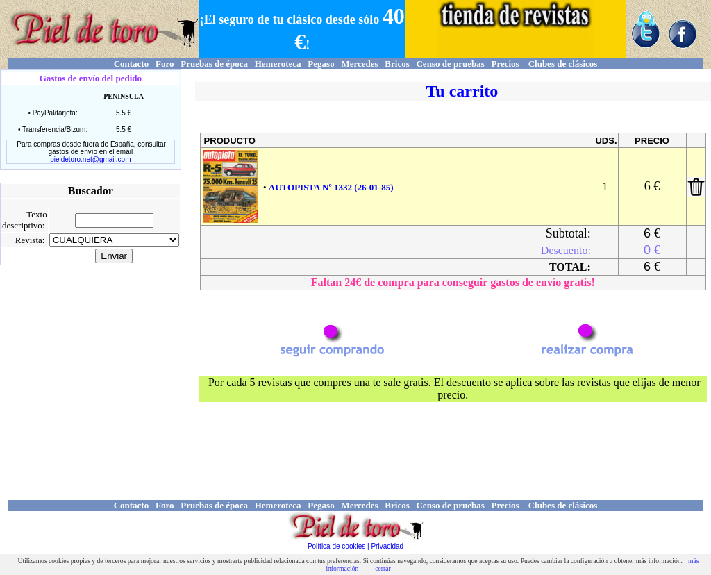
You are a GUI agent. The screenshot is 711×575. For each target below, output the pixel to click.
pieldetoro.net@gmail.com (90, 159)
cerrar (382, 568)
